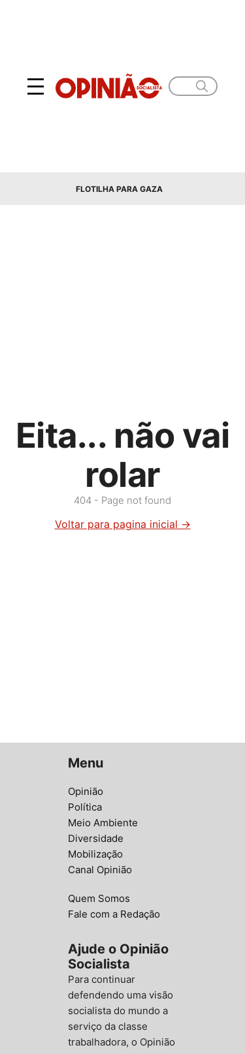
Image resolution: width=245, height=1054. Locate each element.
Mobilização (95, 854)
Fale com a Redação (114, 914)
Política (85, 807)
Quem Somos (99, 898)
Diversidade (95, 838)
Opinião (85, 791)
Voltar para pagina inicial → (123, 524)
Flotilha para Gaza (119, 189)
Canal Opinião (100, 869)
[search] (202, 86)
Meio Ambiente (103, 822)
